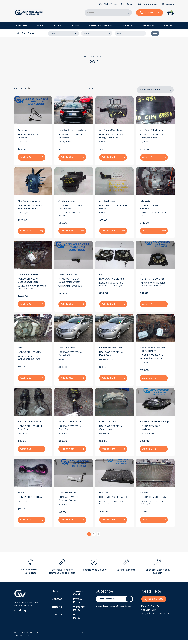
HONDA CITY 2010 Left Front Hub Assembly (152, 357)
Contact (57, 599)
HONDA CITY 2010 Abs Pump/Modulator (111, 136)
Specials (167, 25)
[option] (30, 567)
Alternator (145, 200)
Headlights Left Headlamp (72, 130)
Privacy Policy (77, 600)
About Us (57, 614)
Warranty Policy (79, 608)
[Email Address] (114, 599)
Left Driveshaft (66, 347)
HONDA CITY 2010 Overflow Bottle (68, 498)
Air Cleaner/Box (66, 200)
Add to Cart (32, 157)
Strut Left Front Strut (29, 421)
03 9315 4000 (154, 599)
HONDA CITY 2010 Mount (31, 496)
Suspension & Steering (100, 25)
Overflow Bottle (67, 492)
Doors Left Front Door (111, 347)
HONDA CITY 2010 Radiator (114, 496)
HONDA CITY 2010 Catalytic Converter (28, 280)
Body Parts (21, 25)
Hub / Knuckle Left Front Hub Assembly (153, 349)
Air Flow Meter (107, 200)
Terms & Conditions (79, 592)
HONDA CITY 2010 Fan (111, 278)
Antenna (22, 130)
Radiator (104, 492)
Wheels (41, 25)
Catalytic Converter (28, 274)
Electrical (128, 25)
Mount (21, 492)
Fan (101, 274)
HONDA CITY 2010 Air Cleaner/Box (70, 207)
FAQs (55, 591)
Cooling (75, 25)
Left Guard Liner (108, 421)
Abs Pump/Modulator (110, 130)
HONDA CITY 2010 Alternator (150, 207)
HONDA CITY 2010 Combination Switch (69, 280)
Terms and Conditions (81, 633)
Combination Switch (69, 274)
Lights (57, 25)
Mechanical (148, 25)
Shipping (57, 606)
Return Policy (77, 616)
